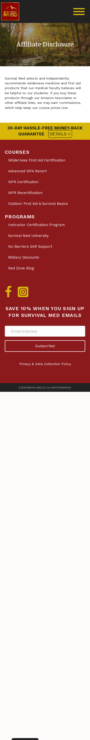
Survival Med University (28, 235)
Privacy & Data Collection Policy (45, 364)
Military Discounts (23, 257)
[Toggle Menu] (79, 11)
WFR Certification (23, 182)
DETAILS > (60, 134)
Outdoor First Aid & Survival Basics (38, 203)
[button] (45, 346)
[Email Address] (45, 331)
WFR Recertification (25, 193)
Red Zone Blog (21, 268)
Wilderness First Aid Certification (36, 160)
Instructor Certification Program (36, 225)
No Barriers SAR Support (30, 246)
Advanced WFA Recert (27, 171)
